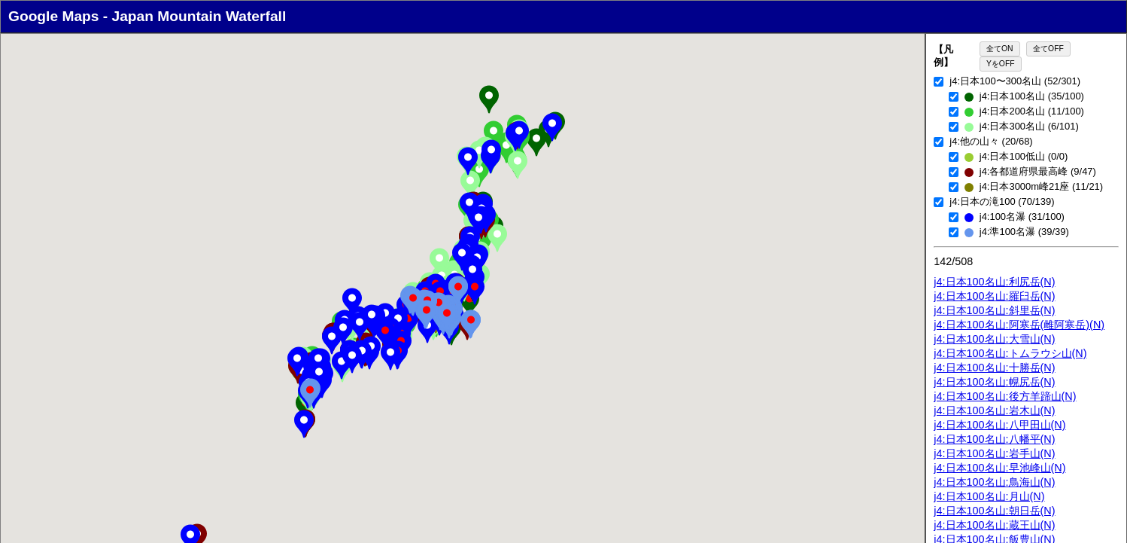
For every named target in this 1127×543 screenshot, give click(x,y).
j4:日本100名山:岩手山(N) (994, 453)
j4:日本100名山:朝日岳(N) (994, 511)
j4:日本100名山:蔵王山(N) (994, 525)
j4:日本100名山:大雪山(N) (994, 339)
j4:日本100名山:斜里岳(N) (994, 310)
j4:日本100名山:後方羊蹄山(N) (1005, 396)
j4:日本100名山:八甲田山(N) (999, 425)
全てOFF (1048, 48)
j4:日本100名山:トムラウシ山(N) (1010, 353)
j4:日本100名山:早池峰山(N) (999, 468)
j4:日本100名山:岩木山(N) (994, 410)
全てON (999, 48)
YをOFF (1000, 63)
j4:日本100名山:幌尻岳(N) (994, 382)
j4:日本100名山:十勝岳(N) (994, 367)
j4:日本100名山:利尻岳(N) (994, 282)
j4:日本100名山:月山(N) (989, 496)
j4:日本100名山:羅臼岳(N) (994, 296)
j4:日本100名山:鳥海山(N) (994, 482)
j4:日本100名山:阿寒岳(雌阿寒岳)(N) (1019, 325)
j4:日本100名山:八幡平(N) (994, 439)
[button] (489, 99)
